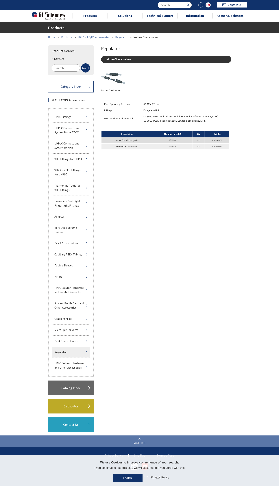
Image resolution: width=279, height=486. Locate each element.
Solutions (125, 15)
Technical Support (160, 15)
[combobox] (175, 5)
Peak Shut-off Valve (66, 341)
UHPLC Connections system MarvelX (66, 146)
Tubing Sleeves (63, 265)
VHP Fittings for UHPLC (68, 159)
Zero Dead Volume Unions (65, 230)
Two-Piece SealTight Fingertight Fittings (67, 203)
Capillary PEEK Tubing (68, 254)
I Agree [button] (127, 477)
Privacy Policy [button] (160, 477)
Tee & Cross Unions (66, 243)
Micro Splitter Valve (66, 330)
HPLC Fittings (62, 117)
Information (195, 15)
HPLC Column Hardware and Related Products (69, 290)
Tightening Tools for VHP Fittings (67, 188)
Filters (58, 276)
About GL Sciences (230, 15)
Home (52, 37)
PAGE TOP (139, 443)
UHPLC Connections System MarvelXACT (66, 130)
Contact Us (231, 5)
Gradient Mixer (63, 318)
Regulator (121, 37)
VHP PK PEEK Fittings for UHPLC (67, 172)
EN (208, 5)
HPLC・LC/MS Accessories (94, 37)
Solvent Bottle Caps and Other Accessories (69, 305)
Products (90, 15)
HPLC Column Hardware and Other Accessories (69, 365)
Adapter (59, 216)
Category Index (70, 86)
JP (200, 5)
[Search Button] (188, 4)
